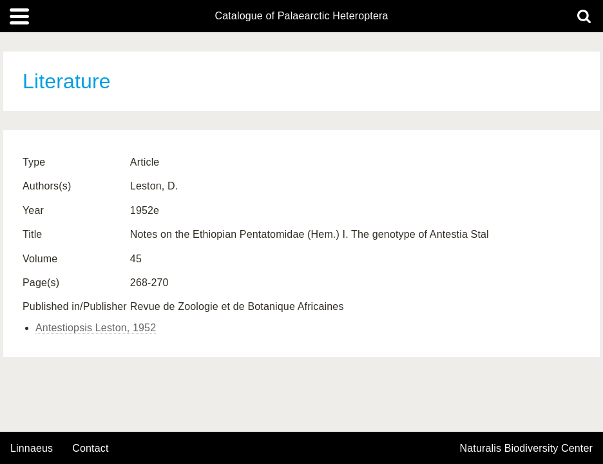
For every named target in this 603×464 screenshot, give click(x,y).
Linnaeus (31, 448)
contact (90, 448)
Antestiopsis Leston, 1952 (95, 327)
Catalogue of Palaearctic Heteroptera (301, 16)
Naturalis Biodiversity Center (526, 448)
